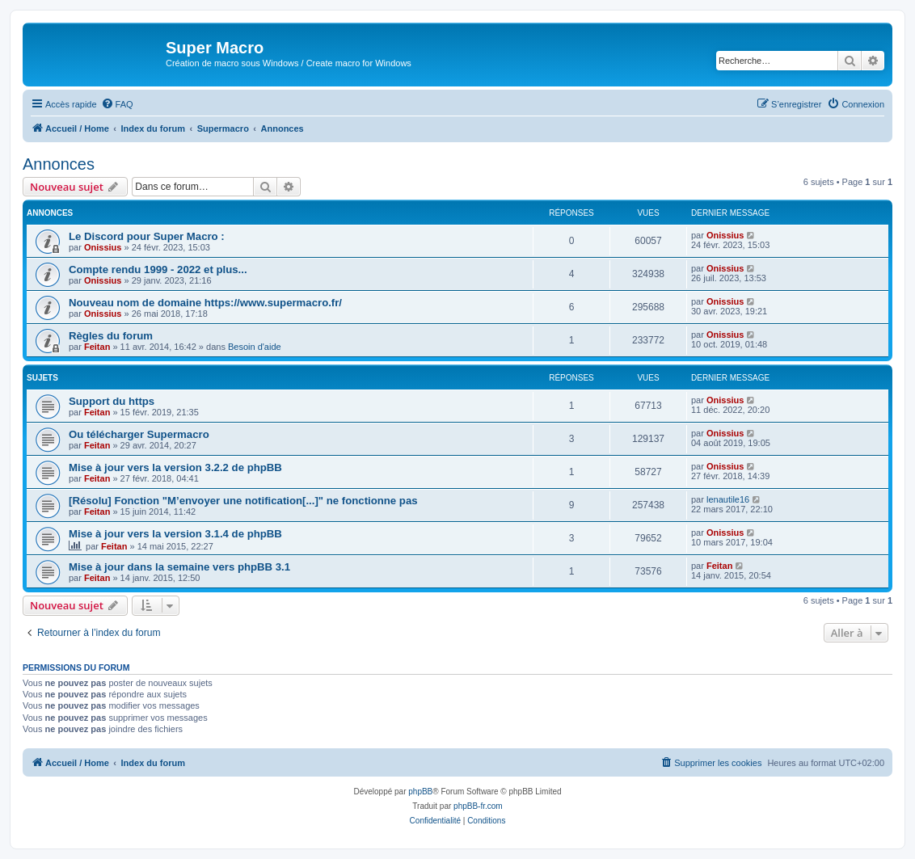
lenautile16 (727, 499)
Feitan (97, 347)
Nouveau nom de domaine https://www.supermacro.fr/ (205, 303)
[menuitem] (117, 104)
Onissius (102, 247)
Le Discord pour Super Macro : (147, 236)
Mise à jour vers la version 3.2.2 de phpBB (175, 467)
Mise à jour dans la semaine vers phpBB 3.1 (179, 567)
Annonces (59, 164)
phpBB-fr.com (478, 806)
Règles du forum (111, 336)
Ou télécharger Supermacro (139, 434)
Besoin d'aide (254, 347)
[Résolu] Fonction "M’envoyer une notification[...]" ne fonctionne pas (243, 501)
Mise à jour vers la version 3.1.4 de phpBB (175, 534)
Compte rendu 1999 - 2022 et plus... (158, 269)
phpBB (420, 791)
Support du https (111, 401)
